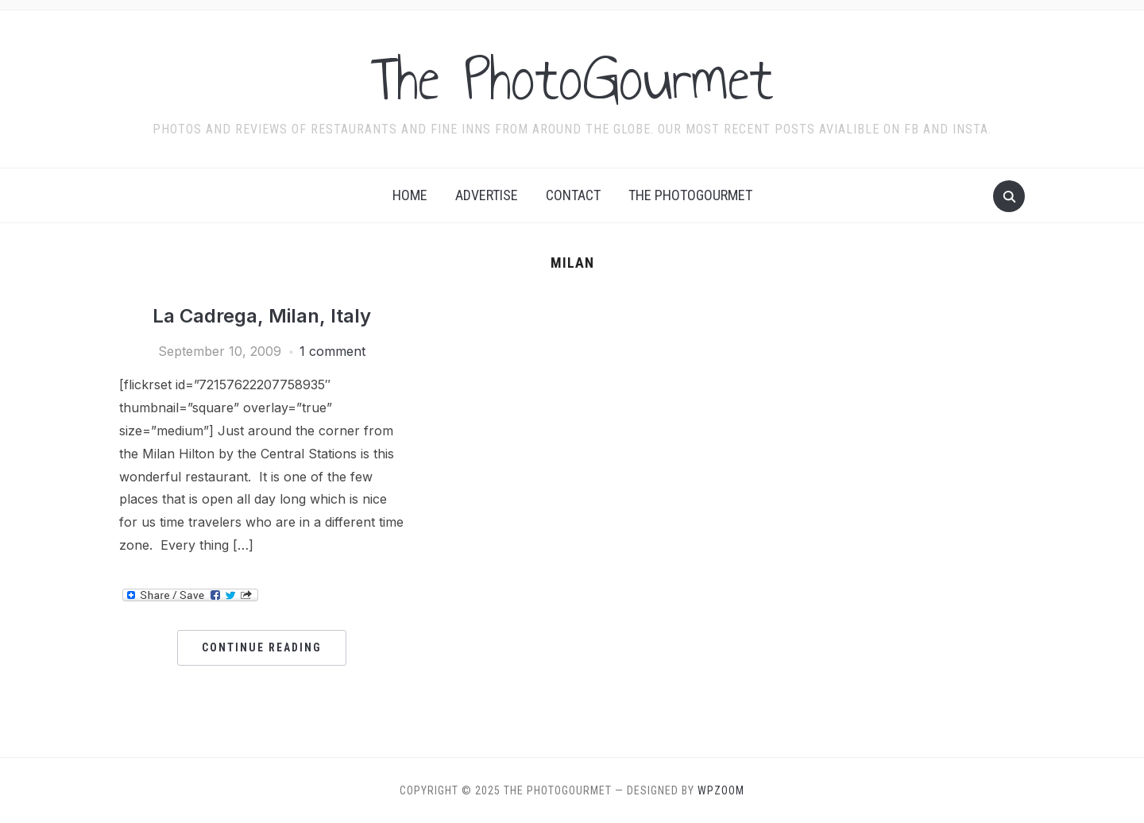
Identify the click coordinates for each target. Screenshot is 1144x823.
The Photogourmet (690, 195)
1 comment (332, 351)
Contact (573, 195)
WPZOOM (721, 790)
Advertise (486, 195)
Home (409, 195)
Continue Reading (262, 647)
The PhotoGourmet (572, 78)
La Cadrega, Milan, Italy (262, 315)
